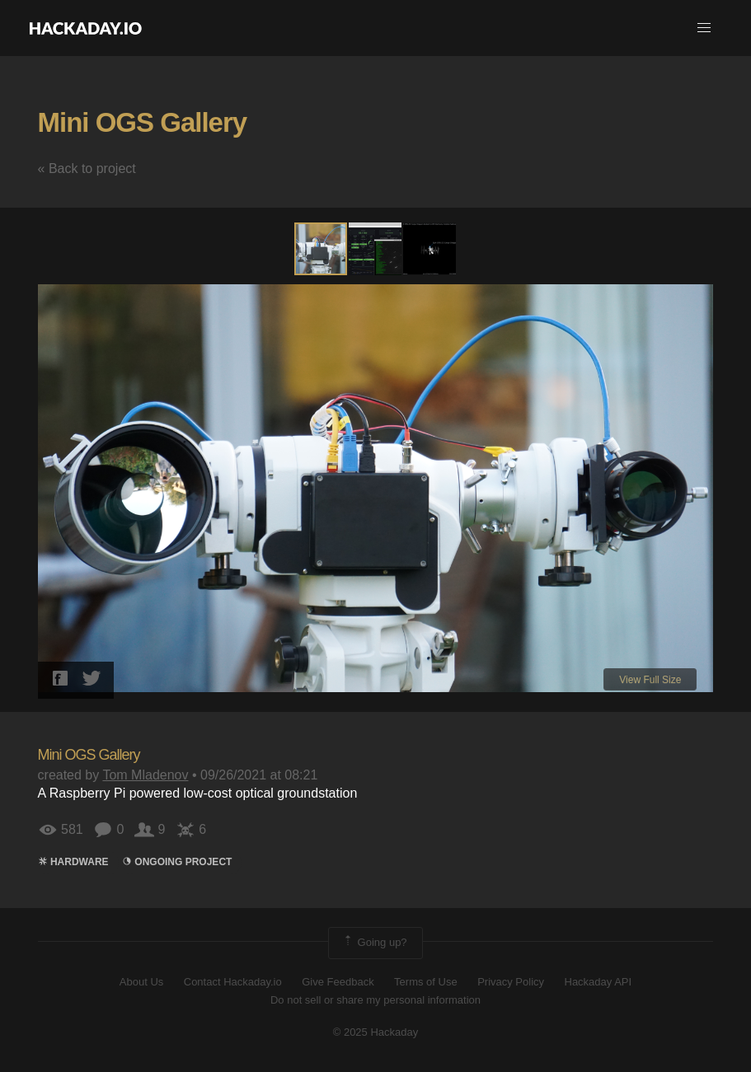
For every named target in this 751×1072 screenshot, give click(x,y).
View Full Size (650, 680)
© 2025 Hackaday (376, 1032)
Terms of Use (426, 982)
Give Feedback (337, 982)
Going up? (374, 943)
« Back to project (87, 169)
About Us (141, 982)
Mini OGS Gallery (142, 122)
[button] (704, 28)
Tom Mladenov (145, 775)
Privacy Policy (510, 982)
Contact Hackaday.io (233, 982)
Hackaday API (598, 982)
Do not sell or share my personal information (375, 1000)
